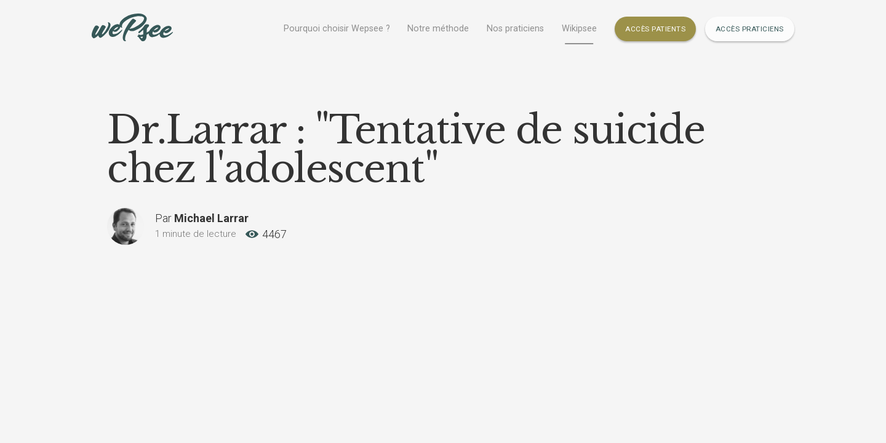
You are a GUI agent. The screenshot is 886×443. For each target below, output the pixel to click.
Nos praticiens (515, 28)
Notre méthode (438, 28)
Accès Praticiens (750, 29)
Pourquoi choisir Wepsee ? (337, 28)
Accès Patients (655, 29)
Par (202, 218)
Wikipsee (579, 28)
